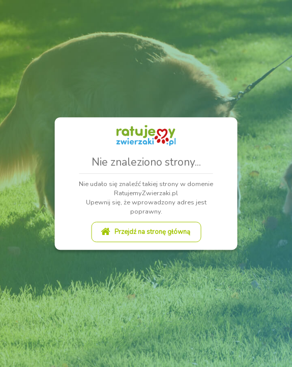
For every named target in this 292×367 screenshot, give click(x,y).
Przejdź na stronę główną (145, 232)
